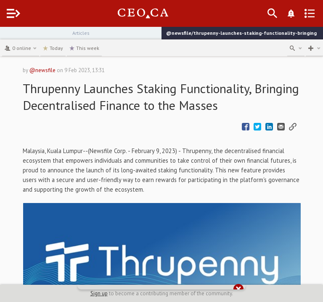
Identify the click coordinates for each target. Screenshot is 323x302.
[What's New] (291, 13)
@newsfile (42, 70)
